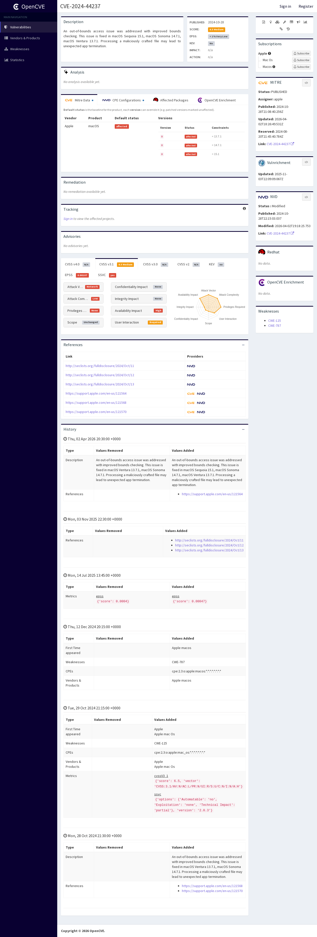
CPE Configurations (123, 100)
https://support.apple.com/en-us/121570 (96, 411)
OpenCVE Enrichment (217, 100)
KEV (216, 264)
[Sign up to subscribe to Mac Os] (301, 60)
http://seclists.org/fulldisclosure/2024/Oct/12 (100, 375)
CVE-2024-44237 (80, 6)
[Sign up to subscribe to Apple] (301, 53)
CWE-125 (274, 320)
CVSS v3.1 (116, 264)
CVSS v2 (188, 264)
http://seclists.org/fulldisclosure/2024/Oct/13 (100, 384)
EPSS (77, 275)
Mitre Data (79, 100)
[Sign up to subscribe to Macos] (301, 67)
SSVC (107, 275)
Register (306, 6)
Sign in (285, 6)
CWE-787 (274, 325)
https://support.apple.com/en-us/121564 (96, 393)
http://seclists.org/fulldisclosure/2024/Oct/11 (100, 366)
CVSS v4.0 (77, 264)
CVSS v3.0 (155, 264)
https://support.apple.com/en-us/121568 (96, 402)
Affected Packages (170, 100)
